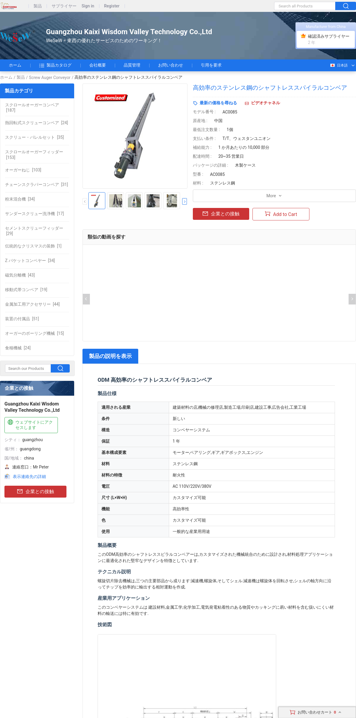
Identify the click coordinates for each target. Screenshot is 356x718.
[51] (22, 318)
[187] (32, 107)
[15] (34, 333)
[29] (34, 231)
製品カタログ (55, 65)
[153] (34, 154)
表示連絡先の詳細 (29, 476)
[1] (33, 246)
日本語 (339, 65)
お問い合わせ (170, 65)
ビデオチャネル (265, 102)
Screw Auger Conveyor (50, 77)
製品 (38, 6)
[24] (36, 122)
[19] (26, 289)
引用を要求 (211, 65)
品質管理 (132, 65)
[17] (34, 213)
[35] (34, 137)
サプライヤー (64, 6)
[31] (36, 184)
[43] (20, 275)
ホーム (15, 65)
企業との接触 (35, 492)
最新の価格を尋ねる (218, 102)
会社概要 (97, 65)
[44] (32, 304)
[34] (20, 199)
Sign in (88, 6)
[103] (23, 170)
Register (112, 6)
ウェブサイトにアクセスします (30, 424)
